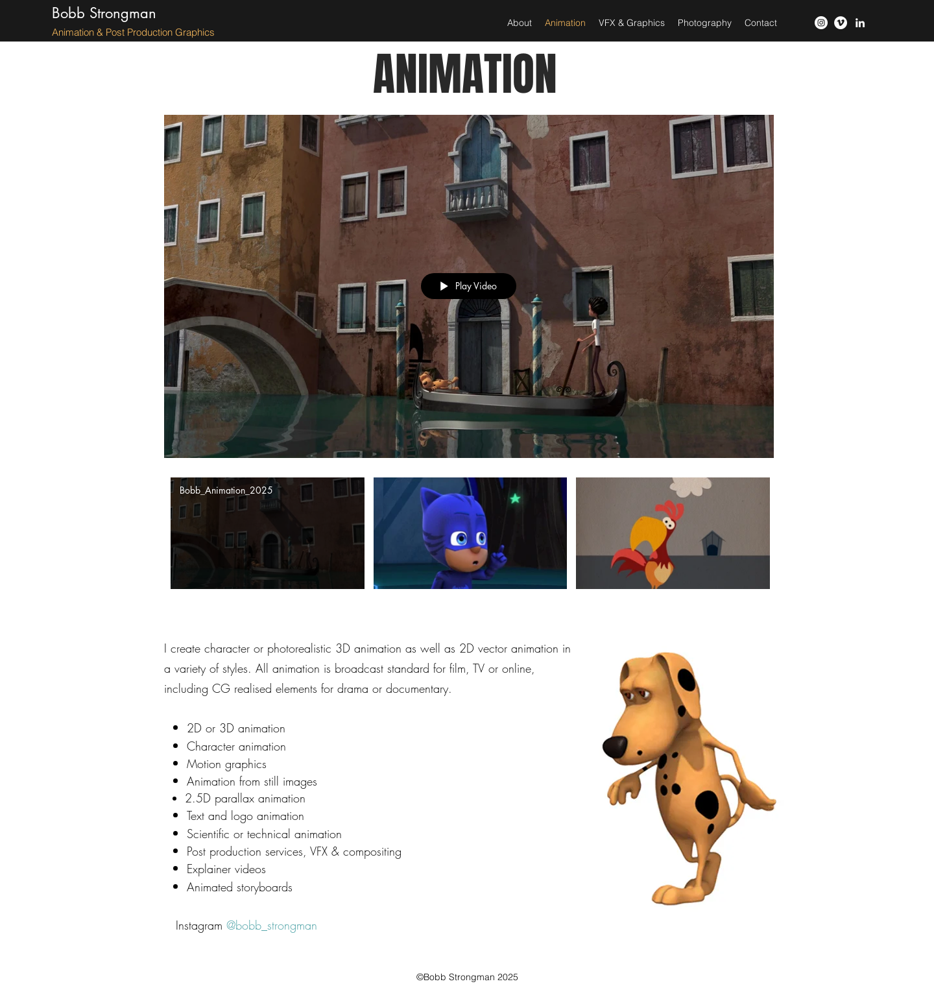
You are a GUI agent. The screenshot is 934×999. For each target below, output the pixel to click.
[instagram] (821, 22)
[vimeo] (840, 22)
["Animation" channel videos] (469, 548)
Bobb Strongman (104, 13)
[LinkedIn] (860, 22)
